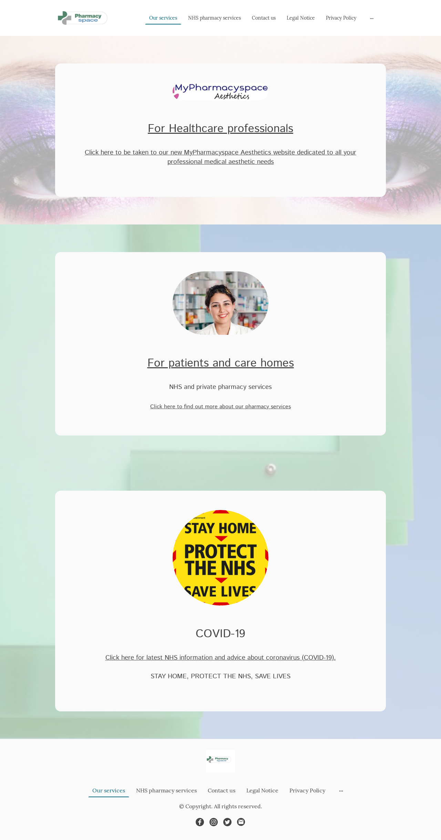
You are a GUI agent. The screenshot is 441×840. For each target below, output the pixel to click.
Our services (163, 18)
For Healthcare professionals (220, 129)
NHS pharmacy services (214, 18)
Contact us (264, 18)
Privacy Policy (341, 18)
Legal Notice (301, 18)
